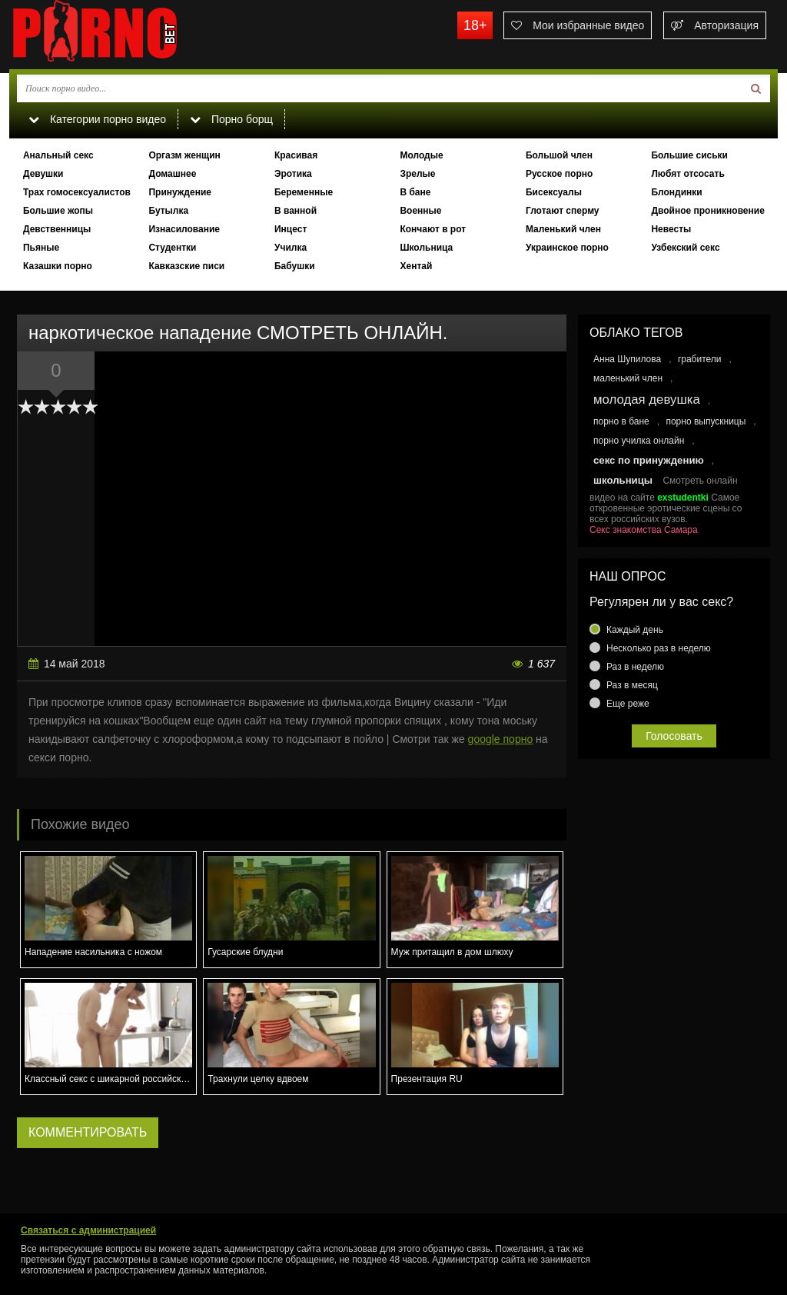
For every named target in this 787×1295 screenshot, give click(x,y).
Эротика (293, 173)
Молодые (421, 155)
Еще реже (627, 703)
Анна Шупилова (627, 359)
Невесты (671, 229)
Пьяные (41, 247)
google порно (500, 739)
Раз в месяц (632, 685)
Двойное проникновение (707, 210)
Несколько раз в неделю (658, 648)
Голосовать (674, 736)
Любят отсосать (687, 173)
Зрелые (417, 173)
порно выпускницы (705, 421)
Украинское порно (567, 247)
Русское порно (559, 173)
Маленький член (563, 229)
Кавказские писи (186, 266)
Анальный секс (58, 155)
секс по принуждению (648, 460)
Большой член (559, 155)
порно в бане (621, 421)
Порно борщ (231, 119)
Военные (420, 210)
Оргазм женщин (184, 155)
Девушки (43, 173)
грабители (700, 359)
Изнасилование (184, 229)
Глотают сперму (562, 210)
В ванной (295, 210)
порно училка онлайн (638, 440)
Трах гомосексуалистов (77, 192)
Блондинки (676, 192)
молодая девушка (646, 399)
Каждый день (634, 629)
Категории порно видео (97, 119)
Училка (290, 247)
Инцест (290, 229)
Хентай (416, 266)
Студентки (172, 247)
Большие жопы (58, 210)
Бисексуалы (554, 192)
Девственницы (57, 229)
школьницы (623, 480)
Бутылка (168, 210)
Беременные (303, 192)
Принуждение (179, 192)
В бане (415, 192)
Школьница (426, 247)
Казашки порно (57, 266)
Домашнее (172, 173)
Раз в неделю (635, 666)
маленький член (627, 378)
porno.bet (124, 34)
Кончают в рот (433, 229)
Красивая (295, 155)
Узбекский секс (685, 247)
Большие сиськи (689, 155)
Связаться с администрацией (88, 1230)
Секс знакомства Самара (643, 529)
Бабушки (294, 266)
